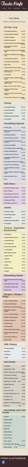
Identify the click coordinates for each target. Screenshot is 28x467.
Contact (24, 8)
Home (4, 8)
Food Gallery (16, 8)
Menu (9, 8)
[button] (14, 31)
